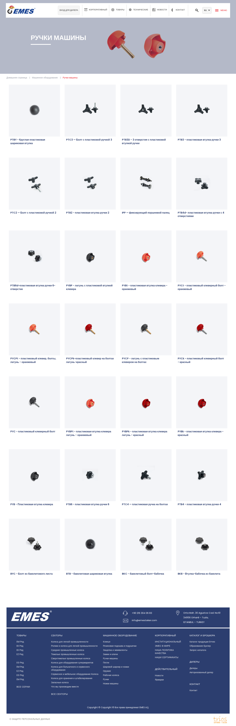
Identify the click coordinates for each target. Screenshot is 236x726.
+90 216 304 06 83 (142, 613)
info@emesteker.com (144, 620)
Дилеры (193, 668)
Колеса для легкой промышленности (69, 641)
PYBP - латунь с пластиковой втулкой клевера (89, 287)
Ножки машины (110, 683)
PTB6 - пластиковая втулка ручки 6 (87, 504)
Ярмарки (159, 679)
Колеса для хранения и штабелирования (71, 678)
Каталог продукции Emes (202, 641)
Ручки (106, 679)
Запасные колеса (60, 682)
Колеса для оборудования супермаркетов (72, 662)
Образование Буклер (200, 645)
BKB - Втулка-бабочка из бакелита (199, 574)
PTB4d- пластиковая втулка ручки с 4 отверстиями (201, 214)
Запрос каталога (198, 650)
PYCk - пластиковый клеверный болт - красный (201, 360)
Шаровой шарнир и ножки (116, 666)
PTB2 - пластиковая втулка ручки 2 (87, 212)
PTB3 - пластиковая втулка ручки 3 (199, 139)
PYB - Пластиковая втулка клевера (31, 504)
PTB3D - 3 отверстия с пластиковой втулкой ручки (144, 141)
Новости (159, 675)
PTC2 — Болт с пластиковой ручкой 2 (33, 212)
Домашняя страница (17, 77)
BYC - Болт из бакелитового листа (31, 574)
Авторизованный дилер (201, 672)
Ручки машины (110, 658)
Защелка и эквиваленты (115, 650)
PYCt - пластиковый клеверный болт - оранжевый (202, 287)
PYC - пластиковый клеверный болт (32, 431)
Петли (106, 662)
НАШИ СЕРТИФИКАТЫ (166, 657)
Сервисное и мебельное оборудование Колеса (74, 674)
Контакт (193, 690)
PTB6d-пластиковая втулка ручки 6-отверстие (32, 287)
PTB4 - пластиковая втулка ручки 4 (199, 504)
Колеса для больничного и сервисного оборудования (70, 668)
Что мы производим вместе (65, 686)
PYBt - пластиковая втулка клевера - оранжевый (145, 287)
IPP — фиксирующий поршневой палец (146, 212)
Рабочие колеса (111, 675)
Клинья (106, 641)
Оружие (107, 671)
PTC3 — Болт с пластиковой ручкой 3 (89, 139)
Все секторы (59, 694)
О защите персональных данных (30, 719)
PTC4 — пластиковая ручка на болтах (145, 504)
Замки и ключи (110, 654)
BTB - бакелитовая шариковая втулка (89, 574)
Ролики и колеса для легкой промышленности (74, 645)
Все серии (23, 686)
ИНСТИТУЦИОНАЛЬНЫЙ (168, 641)
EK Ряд (20, 645)
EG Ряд (20, 662)
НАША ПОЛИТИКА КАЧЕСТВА (164, 652)
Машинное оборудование (45, 77)
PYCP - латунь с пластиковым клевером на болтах (140, 360)
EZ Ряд (20, 654)
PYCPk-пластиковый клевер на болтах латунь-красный (90, 360)
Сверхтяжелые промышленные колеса (70, 658)
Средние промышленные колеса (67, 650)
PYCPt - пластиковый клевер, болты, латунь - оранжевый (33, 360)
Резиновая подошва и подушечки (120, 645)
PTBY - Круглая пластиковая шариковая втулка (27, 141)
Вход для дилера (69, 10)
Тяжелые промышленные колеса (67, 654)
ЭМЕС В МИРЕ (162, 645)
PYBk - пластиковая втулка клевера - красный (201, 433)
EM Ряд (20, 641)
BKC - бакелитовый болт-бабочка (143, 574)
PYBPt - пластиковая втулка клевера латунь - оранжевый (88, 433)
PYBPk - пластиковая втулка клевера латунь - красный (144, 433)
